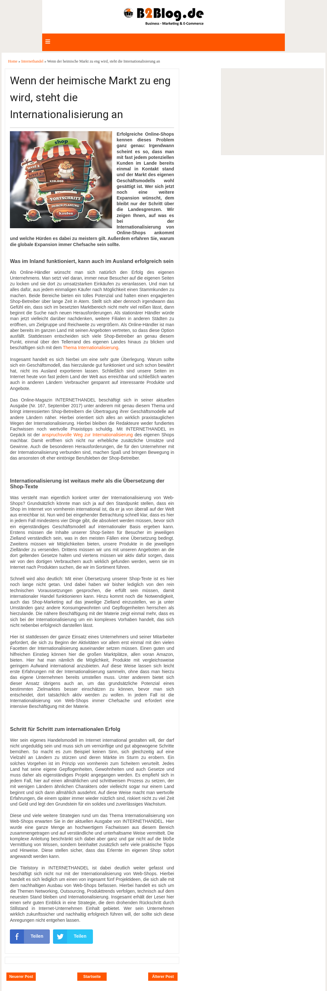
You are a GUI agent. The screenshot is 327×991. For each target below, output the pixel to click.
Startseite (92, 976)
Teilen (26, 936)
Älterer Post (163, 976)
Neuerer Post (21, 976)
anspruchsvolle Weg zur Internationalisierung (87, 434)
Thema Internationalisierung (90, 347)
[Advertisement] (272, 112)
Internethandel (32, 61)
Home (13, 61)
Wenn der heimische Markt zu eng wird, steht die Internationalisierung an (90, 97)
